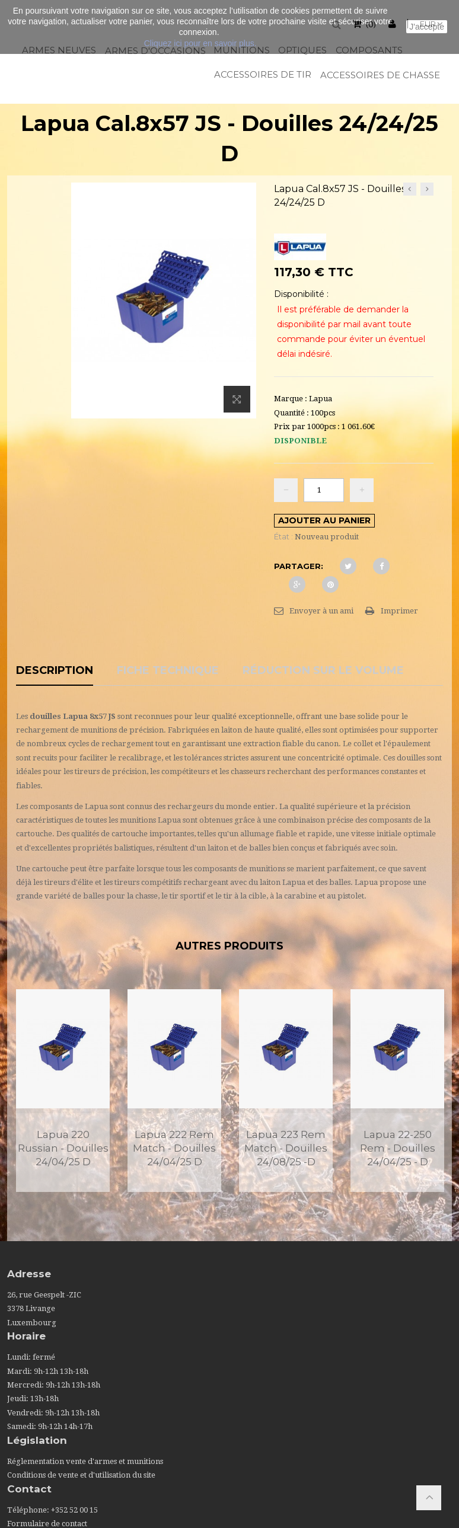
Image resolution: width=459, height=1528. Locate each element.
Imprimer (399, 610)
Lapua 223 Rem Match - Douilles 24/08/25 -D (285, 1148)
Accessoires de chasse (379, 75)
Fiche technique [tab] (168, 671)
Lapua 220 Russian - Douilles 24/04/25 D (63, 1148)
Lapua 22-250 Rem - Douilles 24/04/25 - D (397, 1148)
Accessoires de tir (262, 74)
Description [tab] (54, 671)
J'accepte (426, 26)
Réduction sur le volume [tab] (323, 671)
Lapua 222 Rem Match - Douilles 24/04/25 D (174, 1148)
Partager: (298, 566)
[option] (63, 1090)
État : (283, 536)
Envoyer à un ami (321, 610)
